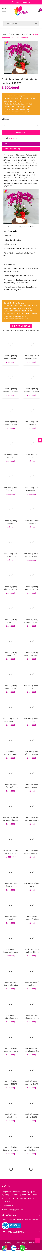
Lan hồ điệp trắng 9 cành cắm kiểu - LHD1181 (31, 952)
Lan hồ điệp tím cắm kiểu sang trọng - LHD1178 (10, 1018)
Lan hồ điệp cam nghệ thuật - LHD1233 (31, 424)
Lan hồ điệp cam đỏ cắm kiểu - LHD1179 (31, 985)
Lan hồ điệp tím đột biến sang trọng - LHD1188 (10, 853)
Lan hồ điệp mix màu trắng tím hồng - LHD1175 (31, 1051)
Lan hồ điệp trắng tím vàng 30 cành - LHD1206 (31, 655)
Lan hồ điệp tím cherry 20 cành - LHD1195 (10, 754)
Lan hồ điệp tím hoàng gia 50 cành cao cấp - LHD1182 (10, 952)
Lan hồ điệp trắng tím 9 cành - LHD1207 (10, 622)
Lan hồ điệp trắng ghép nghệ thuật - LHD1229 (10, 358)
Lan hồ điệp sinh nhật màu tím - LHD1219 (10, 556)
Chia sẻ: (5, 138)
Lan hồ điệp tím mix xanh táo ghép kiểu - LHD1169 (31, 1150)
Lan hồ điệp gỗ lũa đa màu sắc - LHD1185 (31, 886)
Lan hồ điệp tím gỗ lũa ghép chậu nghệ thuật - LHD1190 (10, 820)
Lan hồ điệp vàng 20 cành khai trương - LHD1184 (10, 919)
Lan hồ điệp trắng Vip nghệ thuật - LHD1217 (10, 655)
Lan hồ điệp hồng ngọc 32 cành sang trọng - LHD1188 (31, 853)
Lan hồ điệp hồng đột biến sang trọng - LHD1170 (10, 1150)
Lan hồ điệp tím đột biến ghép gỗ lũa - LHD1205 (31, 358)
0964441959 (25, 2)
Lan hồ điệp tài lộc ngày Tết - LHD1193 (10, 457)
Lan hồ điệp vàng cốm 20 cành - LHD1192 (10, 787)
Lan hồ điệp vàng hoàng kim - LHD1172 (10, 1117)
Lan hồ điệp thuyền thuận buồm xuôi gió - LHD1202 (10, 721)
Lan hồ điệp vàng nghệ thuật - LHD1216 (10, 523)
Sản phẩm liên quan (21, 326)
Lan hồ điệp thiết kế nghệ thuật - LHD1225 (31, 523)
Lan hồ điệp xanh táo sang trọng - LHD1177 (31, 1018)
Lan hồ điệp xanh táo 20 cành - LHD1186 (10, 886)
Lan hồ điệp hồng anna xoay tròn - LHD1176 (10, 1051)
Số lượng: (5, 119)
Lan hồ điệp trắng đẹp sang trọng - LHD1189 (31, 820)
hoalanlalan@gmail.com (13, 1210)
